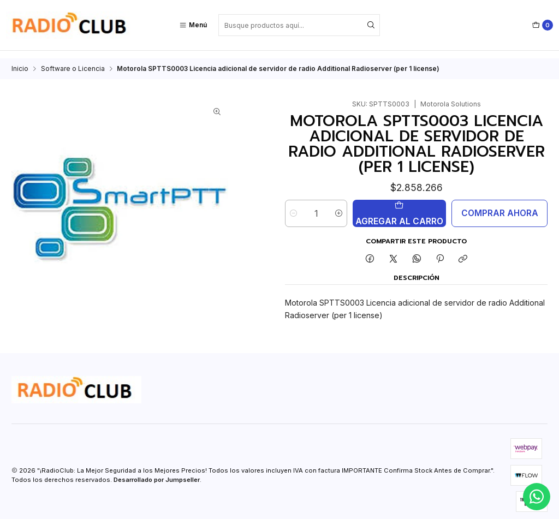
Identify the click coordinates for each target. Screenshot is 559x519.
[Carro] (542, 25)
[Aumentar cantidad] (339, 206)
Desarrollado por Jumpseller (157, 472)
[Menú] (193, 25)
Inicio (19, 61)
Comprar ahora (499, 205)
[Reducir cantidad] (293, 206)
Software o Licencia (73, 61)
